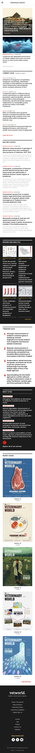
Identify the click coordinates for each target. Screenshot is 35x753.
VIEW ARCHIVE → (27, 682)
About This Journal (17, 702)
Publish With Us (17, 712)
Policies (17, 724)
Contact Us (17, 727)
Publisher (17, 729)
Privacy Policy (20, 750)
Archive (17, 719)
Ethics (12, 750)
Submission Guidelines (17, 710)
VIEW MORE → (28, 319)
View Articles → (8, 135)
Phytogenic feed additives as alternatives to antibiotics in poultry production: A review (17, 400)
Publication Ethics (17, 707)
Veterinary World (17, 3)
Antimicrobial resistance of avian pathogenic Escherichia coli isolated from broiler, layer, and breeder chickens (17, 425)
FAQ (17, 722)
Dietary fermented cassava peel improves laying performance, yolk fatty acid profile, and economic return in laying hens (17, 128)
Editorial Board (17, 705)
